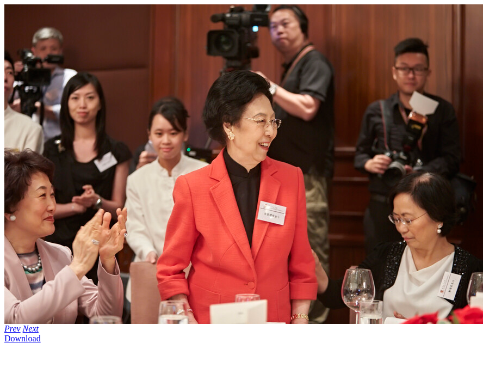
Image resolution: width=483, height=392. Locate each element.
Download (22, 338)
